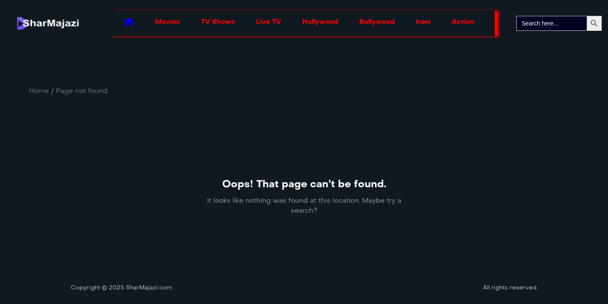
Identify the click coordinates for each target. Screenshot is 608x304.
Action (463, 21)
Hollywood (320, 21)
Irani (423, 21)
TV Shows (218, 21)
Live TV (268, 21)
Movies (167, 21)
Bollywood (377, 21)
